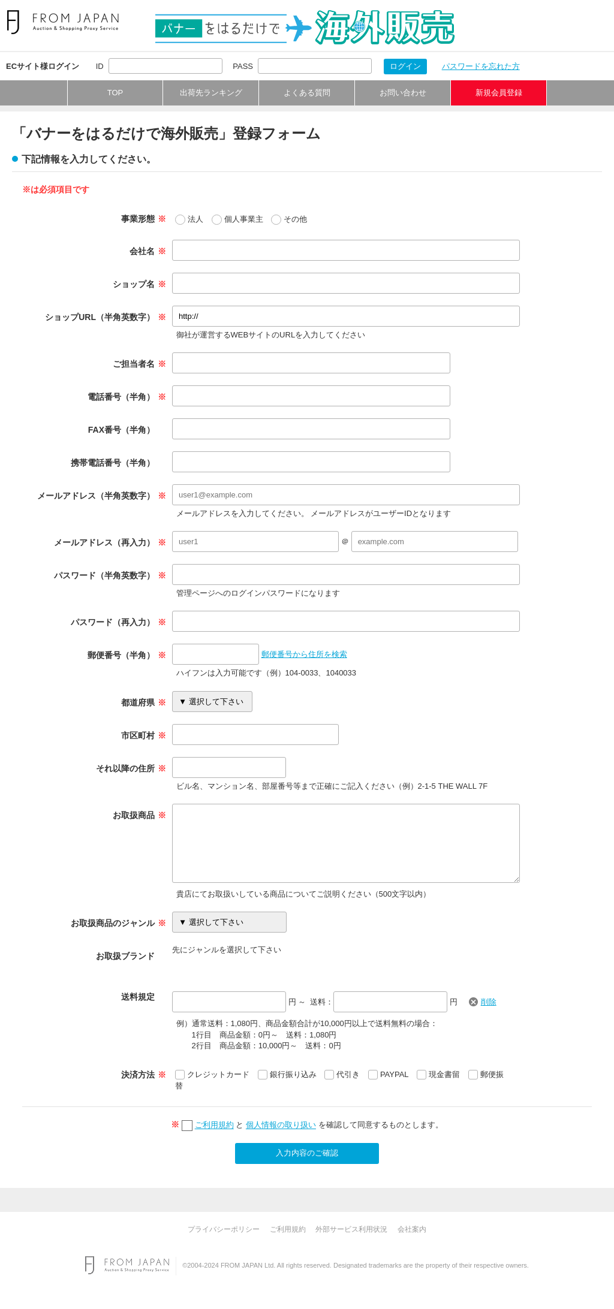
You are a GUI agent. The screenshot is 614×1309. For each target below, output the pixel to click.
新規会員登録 (498, 92)
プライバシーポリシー (224, 1229)
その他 (295, 219)
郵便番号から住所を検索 (304, 654)
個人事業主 (243, 219)
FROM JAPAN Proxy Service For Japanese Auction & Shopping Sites (62, 22)
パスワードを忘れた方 (481, 66)
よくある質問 (307, 92)
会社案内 (412, 1229)
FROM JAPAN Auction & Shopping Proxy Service (127, 1265)
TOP (115, 92)
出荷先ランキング (211, 92)
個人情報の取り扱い (281, 1125)
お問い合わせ (403, 92)
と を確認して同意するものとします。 (317, 1125)
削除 (488, 1001)
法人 (195, 219)
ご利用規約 (214, 1125)
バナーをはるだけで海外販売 (305, 27)
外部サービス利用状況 (351, 1229)
